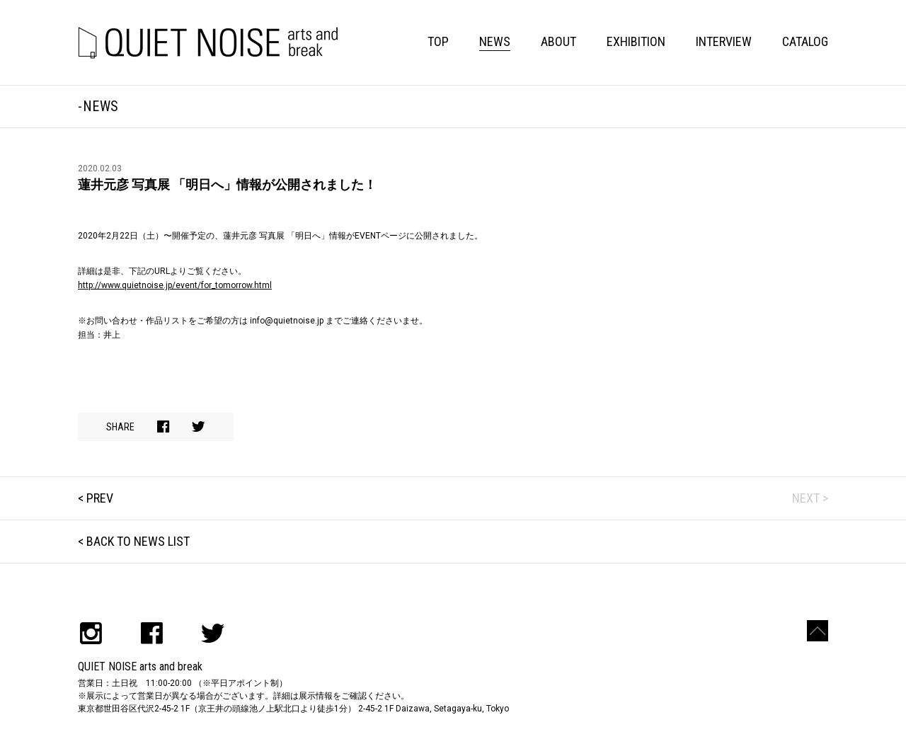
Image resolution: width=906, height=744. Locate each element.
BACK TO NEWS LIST (138, 541)
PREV (99, 498)
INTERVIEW (724, 41)
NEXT (806, 498)
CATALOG (805, 41)
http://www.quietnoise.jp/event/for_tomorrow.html (175, 285)
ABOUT (558, 41)
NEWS (494, 41)
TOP (438, 41)
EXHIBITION (636, 41)
